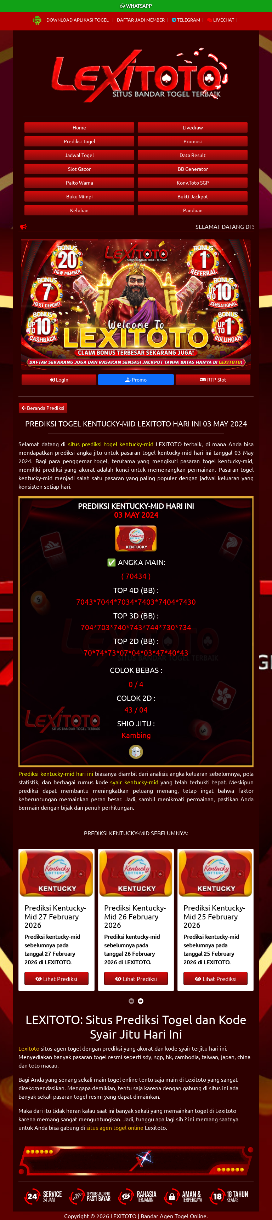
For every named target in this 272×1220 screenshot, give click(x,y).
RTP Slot (213, 379)
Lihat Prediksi (56, 978)
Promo (136, 379)
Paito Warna (79, 182)
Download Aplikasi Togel (71, 20)
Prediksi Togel (79, 141)
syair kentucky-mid (134, 781)
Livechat (220, 20)
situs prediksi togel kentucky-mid (111, 443)
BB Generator (193, 168)
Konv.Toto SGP (193, 182)
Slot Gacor (79, 168)
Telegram (186, 20)
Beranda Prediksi (43, 408)
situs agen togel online (114, 1127)
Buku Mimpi (79, 196)
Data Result (193, 155)
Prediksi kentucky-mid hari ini (55, 773)
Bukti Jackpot (192, 196)
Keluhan (79, 210)
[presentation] (131, 1001)
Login (59, 379)
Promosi (192, 141)
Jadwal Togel (79, 155)
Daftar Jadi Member (141, 20)
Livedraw (193, 127)
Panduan (193, 210)
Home (79, 127)
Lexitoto (28, 1048)
